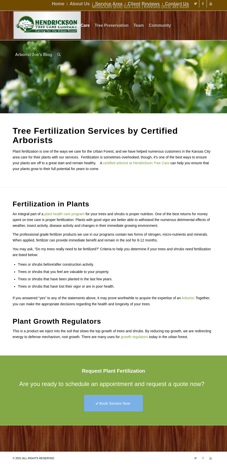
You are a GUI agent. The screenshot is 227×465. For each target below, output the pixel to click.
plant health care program (64, 214)
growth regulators (134, 337)
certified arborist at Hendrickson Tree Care (136, 163)
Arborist (188, 298)
